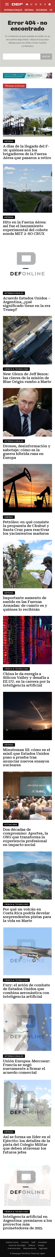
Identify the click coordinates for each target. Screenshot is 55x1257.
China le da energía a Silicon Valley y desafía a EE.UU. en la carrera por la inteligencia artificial (26, 679)
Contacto (25, 1242)
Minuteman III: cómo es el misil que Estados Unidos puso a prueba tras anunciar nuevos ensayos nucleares (26, 757)
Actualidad (10, 825)
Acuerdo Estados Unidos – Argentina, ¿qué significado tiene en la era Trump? (26, 304)
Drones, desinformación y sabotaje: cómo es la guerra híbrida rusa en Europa (26, 452)
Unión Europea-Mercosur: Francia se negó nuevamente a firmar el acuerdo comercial (26, 1067)
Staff (33, 1242)
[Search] (46, 56)
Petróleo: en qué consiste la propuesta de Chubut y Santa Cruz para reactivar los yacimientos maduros (26, 528)
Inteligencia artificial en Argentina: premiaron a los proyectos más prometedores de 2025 (27, 1222)
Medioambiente (29, 1248)
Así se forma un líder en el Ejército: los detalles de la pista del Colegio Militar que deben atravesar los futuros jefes (26, 1144)
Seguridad (43, 1248)
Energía (8, 517)
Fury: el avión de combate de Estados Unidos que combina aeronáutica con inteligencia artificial (26, 991)
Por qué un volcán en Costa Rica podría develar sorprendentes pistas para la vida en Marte (27, 915)
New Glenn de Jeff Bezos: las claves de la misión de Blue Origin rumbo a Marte (27, 378)
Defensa (8, 141)
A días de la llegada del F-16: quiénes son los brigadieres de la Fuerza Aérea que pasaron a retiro (27, 152)
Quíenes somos (12, 1242)
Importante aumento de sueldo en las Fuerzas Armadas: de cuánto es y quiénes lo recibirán (25, 603)
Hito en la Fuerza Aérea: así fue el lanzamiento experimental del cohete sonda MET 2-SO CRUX (25, 228)
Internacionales (13, 293)
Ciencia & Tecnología (16, 369)
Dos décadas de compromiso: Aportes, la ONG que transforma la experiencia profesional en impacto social (25, 837)
